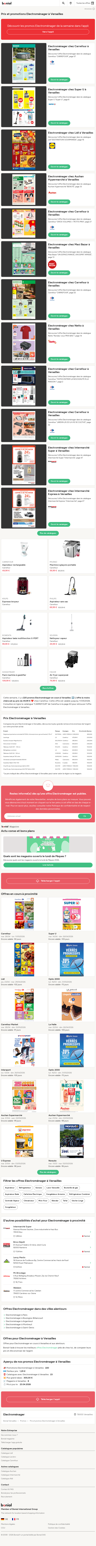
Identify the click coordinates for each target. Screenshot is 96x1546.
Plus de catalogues (48, 533)
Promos (23, 1421)
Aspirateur (10, 1188)
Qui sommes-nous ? (9, 1435)
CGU (3, 1528)
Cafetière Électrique (33, 1194)
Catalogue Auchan (8, 1471)
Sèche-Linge (77, 1201)
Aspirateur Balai (12, 1194)
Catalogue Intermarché (10, 1475)
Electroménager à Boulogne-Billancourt (23, 1318)
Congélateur (10, 1207)
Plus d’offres (48, 688)
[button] (48, 63)
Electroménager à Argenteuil (18, 1321)
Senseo (38, 1188)
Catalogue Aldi (7, 1478)
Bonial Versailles (10, 1421)
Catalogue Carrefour (9, 1460)
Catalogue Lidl (7, 1453)
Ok (84, 816)
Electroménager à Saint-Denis (18, 1327)
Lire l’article (48, 865)
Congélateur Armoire (55, 1194)
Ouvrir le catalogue (59, 80)
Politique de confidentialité (59, 1524)
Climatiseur (29, 1201)
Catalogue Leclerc (8, 1457)
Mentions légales (8, 1524)
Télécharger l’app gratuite (11, 1442)
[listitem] (24, 556)
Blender (55, 1201)
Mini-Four (43, 1201)
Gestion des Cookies (56, 1528)
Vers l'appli (48, 31)
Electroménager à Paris (15, 1315)
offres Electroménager (46, 1347)
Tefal (65, 1201)
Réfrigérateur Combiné (79, 1194)
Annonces (90, 9)
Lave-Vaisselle (53, 1188)
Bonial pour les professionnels (13, 1493)
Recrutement (6, 1497)
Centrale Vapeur (12, 1201)
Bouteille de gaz (71, 1188)
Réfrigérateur (25, 1188)
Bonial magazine (7, 1439)
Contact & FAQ (7, 1489)
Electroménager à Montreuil (17, 1324)
